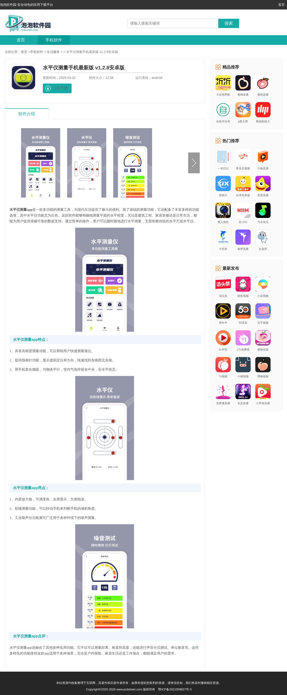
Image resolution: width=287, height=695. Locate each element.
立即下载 (60, 88)
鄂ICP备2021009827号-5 (175, 689)
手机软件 (53, 40)
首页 (281, 4)
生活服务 (53, 52)
